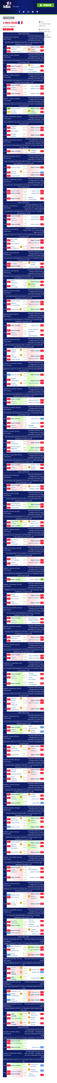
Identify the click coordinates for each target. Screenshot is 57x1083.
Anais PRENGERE (34, 950)
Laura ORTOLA (35, 419)
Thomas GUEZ (35, 992)
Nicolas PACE (36, 970)
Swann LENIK (36, 191)
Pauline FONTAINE (34, 402)
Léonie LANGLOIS (34, 267)
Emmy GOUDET (16, 108)
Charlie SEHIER (15, 176)
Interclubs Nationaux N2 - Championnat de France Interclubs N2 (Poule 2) (36, 253)
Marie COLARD (35, 47)
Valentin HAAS (15, 191)
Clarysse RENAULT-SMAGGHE (14, 846)
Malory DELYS (35, 325)
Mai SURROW (15, 244)
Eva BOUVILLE (35, 217)
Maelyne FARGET (34, 489)
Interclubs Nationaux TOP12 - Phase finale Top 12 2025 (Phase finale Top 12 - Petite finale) (33, 207)
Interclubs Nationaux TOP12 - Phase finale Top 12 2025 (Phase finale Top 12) (33, 230)
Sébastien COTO (16, 991)
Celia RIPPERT (15, 751)
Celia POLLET (36, 799)
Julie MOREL (14, 131)
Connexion (45, 5)
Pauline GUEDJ (15, 301)
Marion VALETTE (16, 451)
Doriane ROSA (35, 978)
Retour (9, 18)
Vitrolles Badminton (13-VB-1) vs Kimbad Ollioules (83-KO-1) (23, 944)
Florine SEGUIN (15, 933)
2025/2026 (15, 6)
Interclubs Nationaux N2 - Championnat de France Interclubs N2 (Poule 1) (36, 38)
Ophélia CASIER (35, 88)
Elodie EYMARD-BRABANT (14, 779)
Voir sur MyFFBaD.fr (45, 37)
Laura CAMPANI (35, 579)
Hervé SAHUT (36, 172)
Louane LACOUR (35, 130)
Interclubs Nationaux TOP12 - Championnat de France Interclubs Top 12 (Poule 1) (34, 141)
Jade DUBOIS (15, 852)
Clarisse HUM (15, 508)
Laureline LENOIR (34, 526)
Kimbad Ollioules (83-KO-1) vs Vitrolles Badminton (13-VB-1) (23, 1038)
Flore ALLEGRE (35, 86)
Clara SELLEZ (15, 599)
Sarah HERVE (15, 309)
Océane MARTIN (16, 842)
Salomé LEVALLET (34, 243)
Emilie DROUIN (35, 219)
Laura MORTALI (16, 946)
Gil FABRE (14, 264)
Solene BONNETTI (34, 400)
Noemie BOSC (15, 895)
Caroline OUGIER (16, 51)
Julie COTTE (14, 540)
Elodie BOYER (36, 193)
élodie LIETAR (35, 622)
